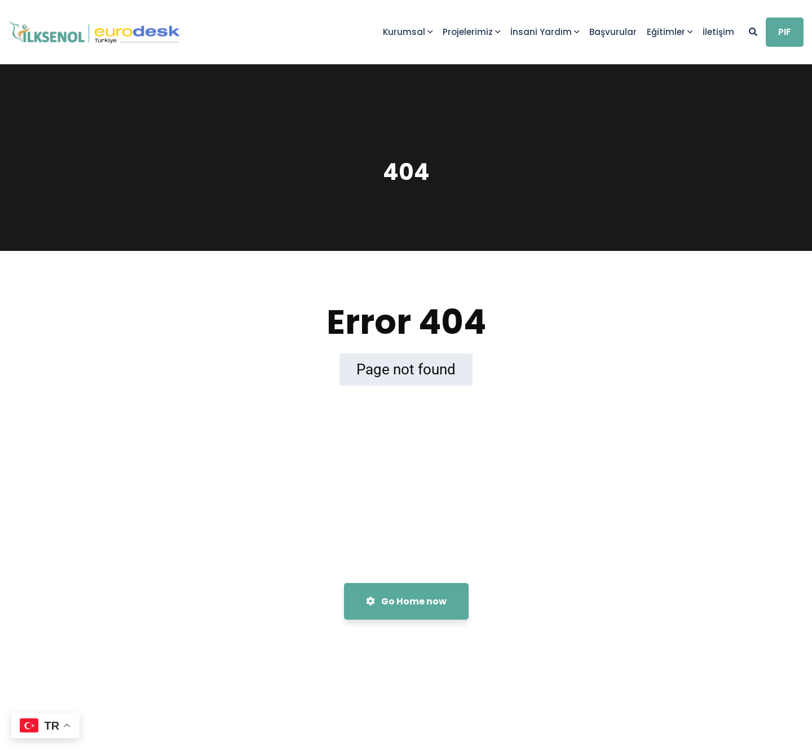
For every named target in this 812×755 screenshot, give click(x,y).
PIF (784, 31)
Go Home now (406, 601)
